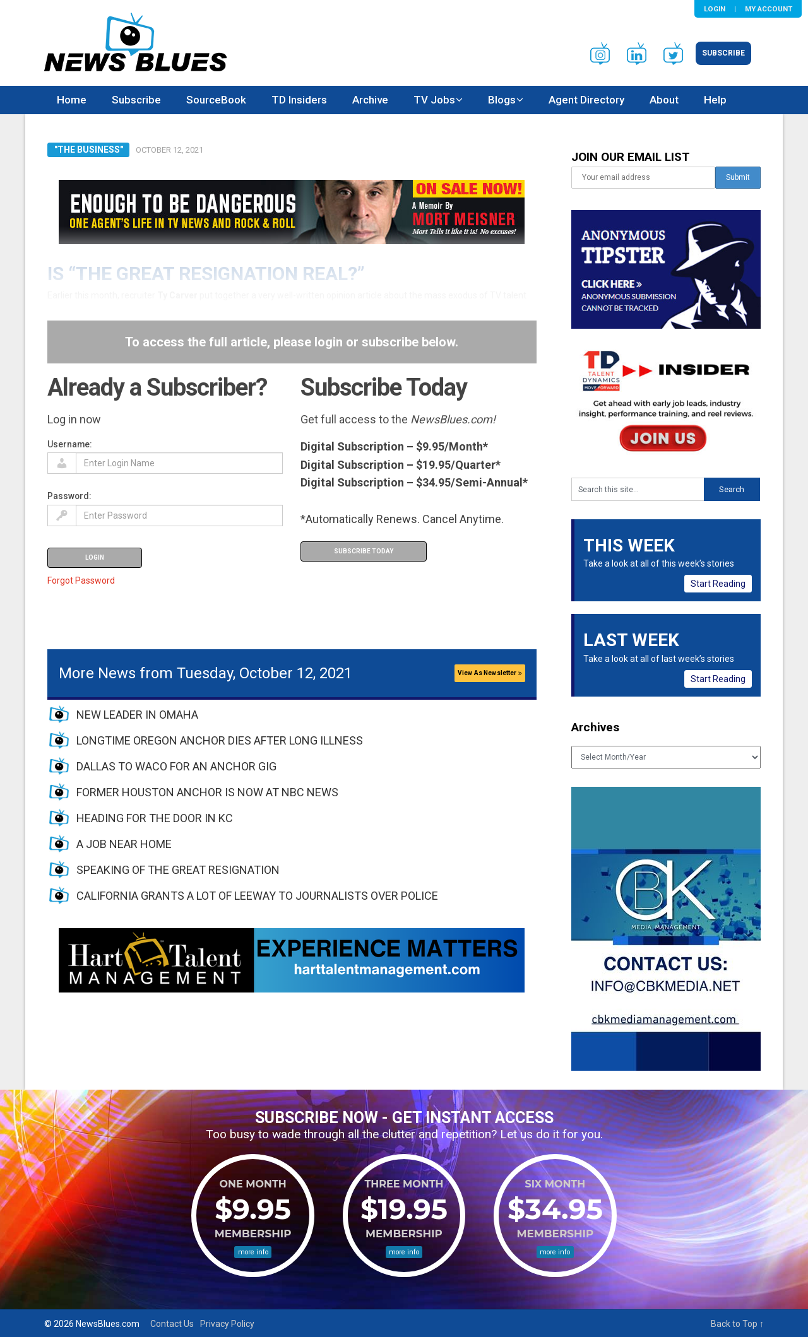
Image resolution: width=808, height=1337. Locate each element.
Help (715, 99)
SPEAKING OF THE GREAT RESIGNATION (178, 869)
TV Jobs (434, 99)
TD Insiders (299, 99)
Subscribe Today (363, 551)
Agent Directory (586, 99)
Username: (69, 444)
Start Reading (718, 584)
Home (71, 99)
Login (714, 8)
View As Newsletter (490, 672)
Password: (69, 496)
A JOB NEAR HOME (124, 844)
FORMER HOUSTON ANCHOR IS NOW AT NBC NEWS (207, 792)
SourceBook (216, 99)
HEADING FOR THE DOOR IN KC (154, 818)
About (664, 99)
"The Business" (88, 149)
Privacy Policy (227, 1324)
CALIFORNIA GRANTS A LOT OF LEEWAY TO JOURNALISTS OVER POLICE (257, 895)
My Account (768, 8)
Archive (370, 99)
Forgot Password (81, 580)
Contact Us (172, 1324)
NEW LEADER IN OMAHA (137, 714)
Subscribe (723, 53)
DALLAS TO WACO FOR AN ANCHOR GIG (176, 766)
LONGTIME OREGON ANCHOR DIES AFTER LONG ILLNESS (219, 740)
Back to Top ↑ (737, 1324)
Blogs (502, 99)
